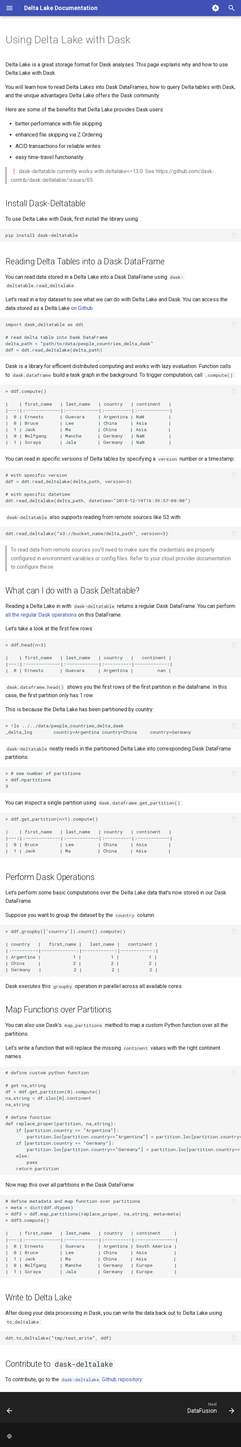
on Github (82, 308)
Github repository (101, 1379)
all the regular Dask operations (41, 615)
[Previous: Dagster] (10, 1409)
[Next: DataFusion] (209, 1409)
